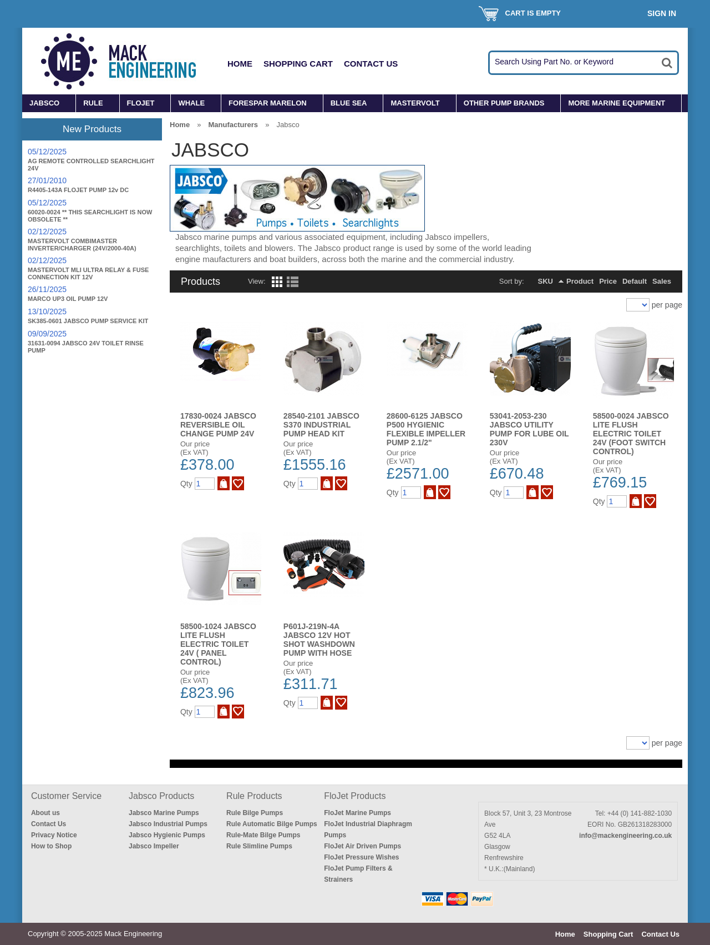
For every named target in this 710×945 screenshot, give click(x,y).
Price (608, 281)
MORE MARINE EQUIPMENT (616, 103)
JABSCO (44, 103)
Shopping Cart (298, 63)
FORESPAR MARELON (268, 103)
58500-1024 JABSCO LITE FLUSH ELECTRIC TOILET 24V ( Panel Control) (218, 644)
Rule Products (254, 796)
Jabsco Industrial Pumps (168, 824)
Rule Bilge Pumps (254, 813)
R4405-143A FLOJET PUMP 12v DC (78, 190)
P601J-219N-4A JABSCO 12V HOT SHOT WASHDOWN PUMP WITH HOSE (319, 639)
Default (634, 281)
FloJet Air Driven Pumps (362, 846)
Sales (661, 281)
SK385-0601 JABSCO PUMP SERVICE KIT (88, 321)
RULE (93, 103)
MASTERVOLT (414, 103)
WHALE (191, 103)
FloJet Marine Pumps (357, 813)
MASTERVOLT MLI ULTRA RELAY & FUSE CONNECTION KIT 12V (88, 273)
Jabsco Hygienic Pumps (167, 835)
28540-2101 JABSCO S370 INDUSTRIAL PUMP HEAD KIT (321, 424)
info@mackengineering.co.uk (625, 836)
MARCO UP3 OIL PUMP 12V (68, 298)
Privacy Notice (54, 835)
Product (580, 281)
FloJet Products (355, 796)
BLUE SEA (349, 103)
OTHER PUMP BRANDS (504, 103)
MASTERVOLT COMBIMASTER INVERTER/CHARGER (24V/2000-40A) (82, 245)
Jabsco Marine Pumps (164, 813)
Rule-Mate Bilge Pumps (263, 835)
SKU (545, 281)
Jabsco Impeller (154, 846)
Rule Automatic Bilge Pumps (271, 824)
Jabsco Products (161, 796)
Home (239, 63)
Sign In (661, 13)
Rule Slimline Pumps (259, 846)
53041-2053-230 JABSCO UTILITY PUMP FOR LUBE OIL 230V (529, 429)
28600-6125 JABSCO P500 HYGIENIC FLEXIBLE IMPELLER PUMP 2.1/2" (426, 429)
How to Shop (51, 846)
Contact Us (371, 63)
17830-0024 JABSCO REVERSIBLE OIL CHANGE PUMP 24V (218, 424)
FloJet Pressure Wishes (361, 857)
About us (45, 813)
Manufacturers (233, 124)
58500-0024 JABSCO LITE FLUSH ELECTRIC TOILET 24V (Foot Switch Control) (631, 433)
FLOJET (141, 103)
